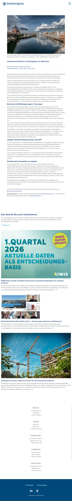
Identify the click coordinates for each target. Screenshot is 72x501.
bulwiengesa (17, 4)
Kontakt (30, 485)
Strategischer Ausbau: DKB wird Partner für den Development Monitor (27, 381)
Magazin (7, 225)
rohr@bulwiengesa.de (35, 196)
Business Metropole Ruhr (14, 191)
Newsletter (43, 485)
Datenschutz (39, 495)
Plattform (17, 84)
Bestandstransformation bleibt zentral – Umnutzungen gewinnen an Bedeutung (31, 321)
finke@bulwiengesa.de (48, 194)
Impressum (32, 495)
